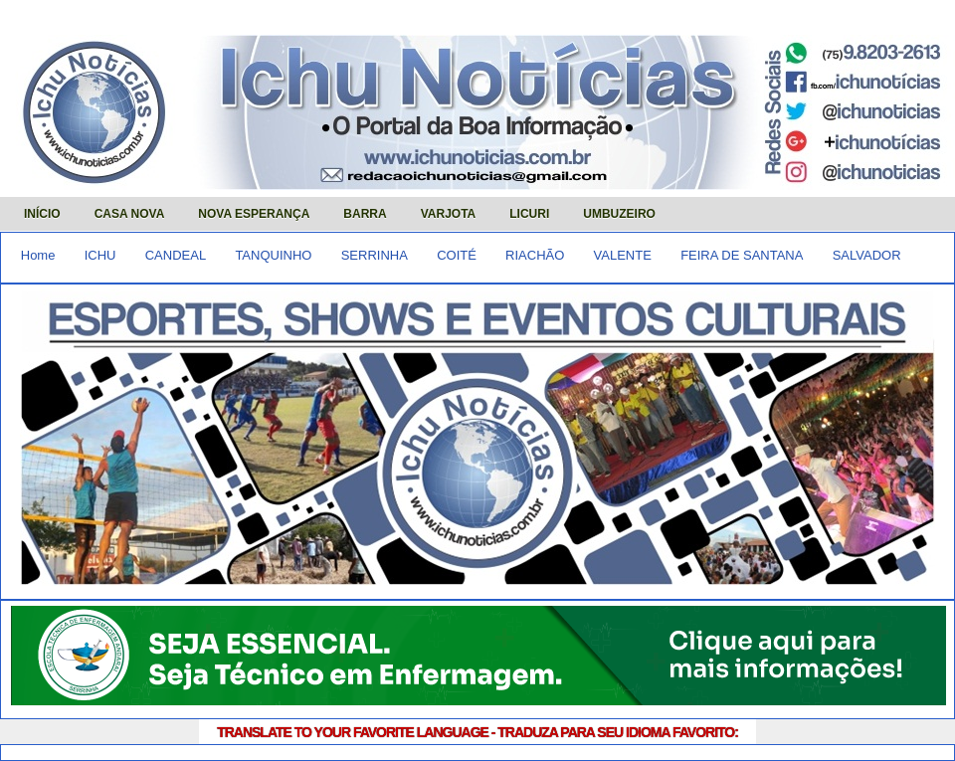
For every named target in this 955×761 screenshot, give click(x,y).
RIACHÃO (534, 255)
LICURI (529, 214)
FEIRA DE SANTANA (741, 255)
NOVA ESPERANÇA (253, 214)
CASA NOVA (130, 214)
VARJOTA (449, 214)
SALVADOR (867, 255)
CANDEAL (175, 255)
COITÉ (457, 255)
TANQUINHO (273, 255)
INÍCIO (42, 214)
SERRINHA (374, 255)
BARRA (364, 214)
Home (38, 255)
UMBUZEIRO (619, 214)
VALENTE (623, 255)
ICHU (100, 255)
